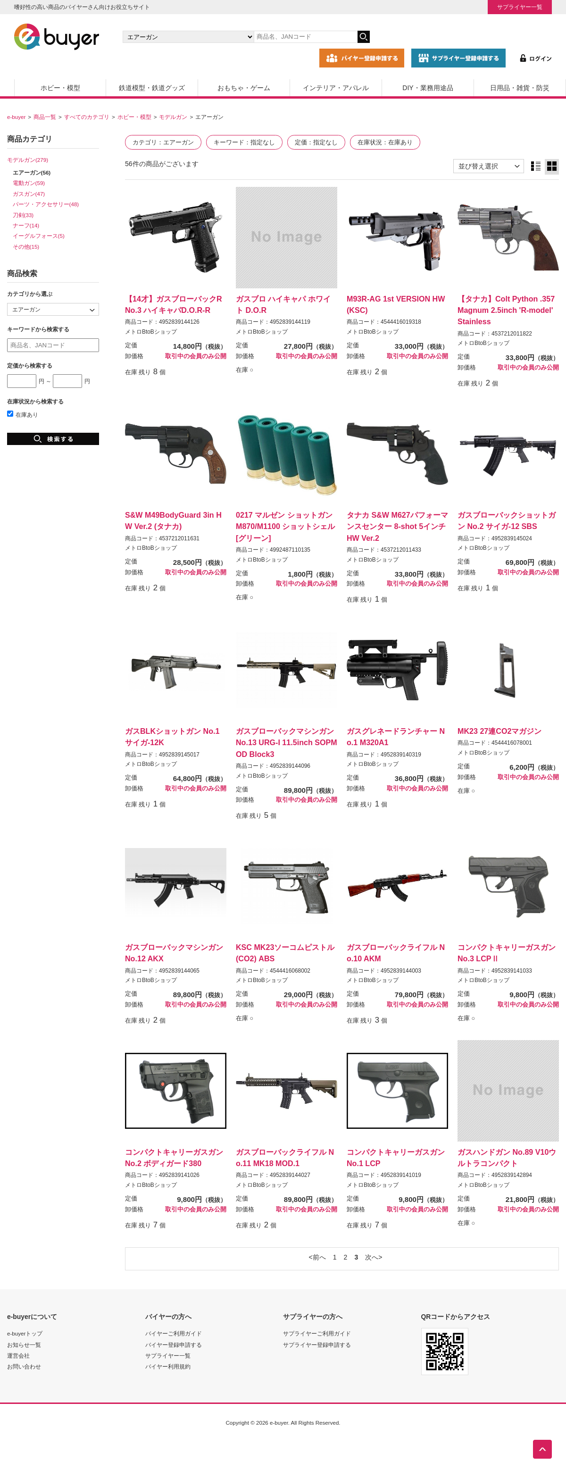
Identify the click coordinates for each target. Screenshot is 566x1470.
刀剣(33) (23, 215)
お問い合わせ (24, 1366)
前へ (319, 1257)
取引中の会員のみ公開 (195, 356)
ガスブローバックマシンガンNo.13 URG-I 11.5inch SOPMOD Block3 (286, 742)
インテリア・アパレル (336, 88)
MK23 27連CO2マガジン (499, 731)
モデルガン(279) (27, 160)
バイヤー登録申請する (173, 1345)
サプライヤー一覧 (519, 7)
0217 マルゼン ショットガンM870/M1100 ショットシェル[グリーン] (285, 526)
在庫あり (22, 415)
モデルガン (173, 117)
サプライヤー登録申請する (317, 1345)
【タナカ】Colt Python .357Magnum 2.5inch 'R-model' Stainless (506, 310)
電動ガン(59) (29, 183)
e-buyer (16, 117)
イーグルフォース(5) (39, 236)
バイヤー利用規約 (168, 1366)
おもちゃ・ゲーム (243, 88)
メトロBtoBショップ (151, 331)
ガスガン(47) (29, 194)
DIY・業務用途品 (427, 88)
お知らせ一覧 (24, 1345)
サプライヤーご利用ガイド (317, 1333)
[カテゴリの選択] (188, 37)
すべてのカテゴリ (86, 117)
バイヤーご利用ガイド (173, 1333)
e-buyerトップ (24, 1333)
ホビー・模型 (60, 88)
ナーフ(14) (26, 225)
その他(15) (26, 247)
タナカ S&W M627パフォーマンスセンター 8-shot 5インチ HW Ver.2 (397, 526)
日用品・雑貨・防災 (519, 88)
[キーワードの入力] (306, 37)
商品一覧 (44, 117)
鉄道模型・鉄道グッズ (152, 88)
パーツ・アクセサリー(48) (46, 204)
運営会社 (18, 1355)
